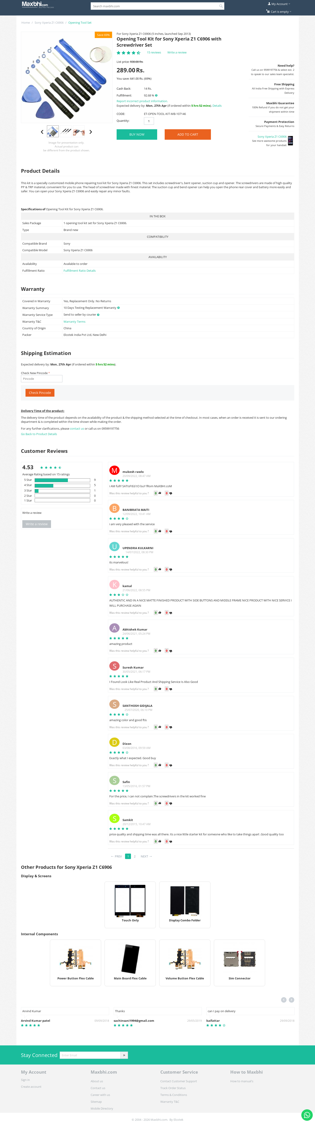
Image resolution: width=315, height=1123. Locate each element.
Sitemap (96, 1102)
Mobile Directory (102, 1108)
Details (217, 106)
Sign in (25, 1080)
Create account (31, 1087)
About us (97, 1081)
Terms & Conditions (173, 1095)
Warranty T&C (169, 1102)
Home (25, 22)
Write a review (177, 52)
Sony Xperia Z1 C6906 (49, 22)
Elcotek (178, 1120)
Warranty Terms (74, 321)
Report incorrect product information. (142, 101)
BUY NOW (136, 134)
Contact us (98, 1088)
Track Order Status (173, 1088)
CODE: (121, 114)
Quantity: (123, 121)
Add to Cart (187, 134)
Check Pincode (40, 392)
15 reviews (154, 52)
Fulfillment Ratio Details (80, 271)
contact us (77, 428)
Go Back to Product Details (39, 434)
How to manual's (241, 1081)
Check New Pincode (34, 373)
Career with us (100, 1095)
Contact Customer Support (178, 1081)
